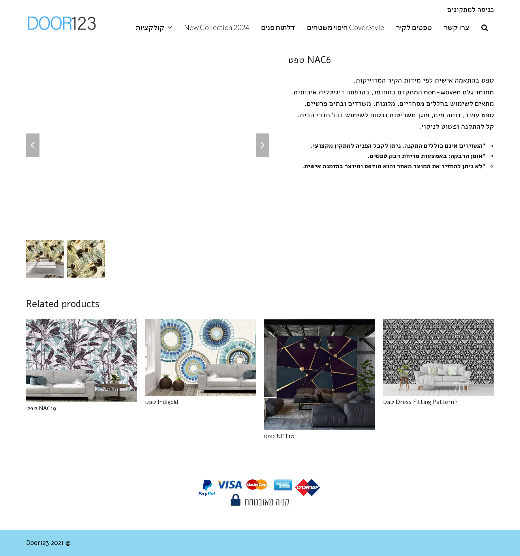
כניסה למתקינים (470, 9)
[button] (484, 28)
